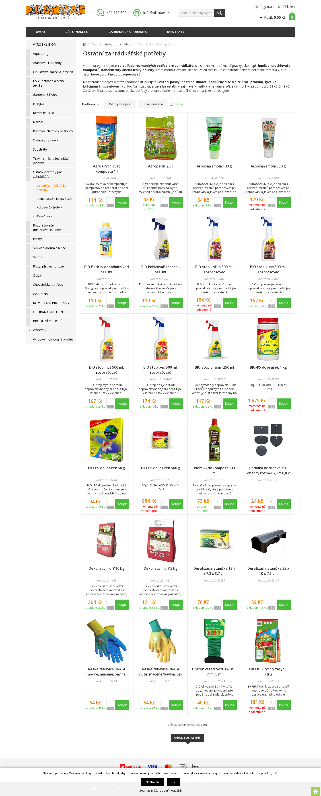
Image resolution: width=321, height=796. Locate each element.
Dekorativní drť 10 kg (106, 568)
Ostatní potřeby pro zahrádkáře (112, 44)
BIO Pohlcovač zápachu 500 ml (160, 269)
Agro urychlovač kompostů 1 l (106, 169)
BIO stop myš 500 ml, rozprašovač (106, 370)
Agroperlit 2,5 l (160, 166)
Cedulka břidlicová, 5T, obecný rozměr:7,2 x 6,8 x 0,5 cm (268, 470)
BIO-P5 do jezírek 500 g (160, 467)
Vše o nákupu (77, 32)
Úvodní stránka (84, 45)
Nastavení (153, 782)
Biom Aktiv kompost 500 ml (214, 470)
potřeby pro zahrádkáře (153, 90)
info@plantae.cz (156, 12)
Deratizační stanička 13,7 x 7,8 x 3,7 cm (214, 571)
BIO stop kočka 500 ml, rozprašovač (214, 269)
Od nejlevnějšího (120, 104)
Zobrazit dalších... (187, 739)
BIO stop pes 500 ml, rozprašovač (160, 370)
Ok (173, 782)
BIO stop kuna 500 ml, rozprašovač (268, 269)
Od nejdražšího (152, 104)
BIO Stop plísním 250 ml (214, 367)
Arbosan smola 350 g (268, 166)
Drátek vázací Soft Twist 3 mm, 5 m (214, 672)
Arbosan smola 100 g (214, 166)
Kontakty (176, 32)
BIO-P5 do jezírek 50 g (106, 467)
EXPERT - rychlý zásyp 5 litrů (268, 672)
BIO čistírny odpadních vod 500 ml (106, 269)
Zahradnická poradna (128, 32)
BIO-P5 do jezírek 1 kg (268, 367)
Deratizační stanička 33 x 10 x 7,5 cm (268, 571)
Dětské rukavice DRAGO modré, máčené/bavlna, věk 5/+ (106, 672)
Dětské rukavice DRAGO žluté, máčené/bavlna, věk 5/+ (160, 672)
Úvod (40, 32)
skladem (179, 104)
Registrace (267, 6)
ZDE (179, 790)
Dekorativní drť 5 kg (160, 568)
